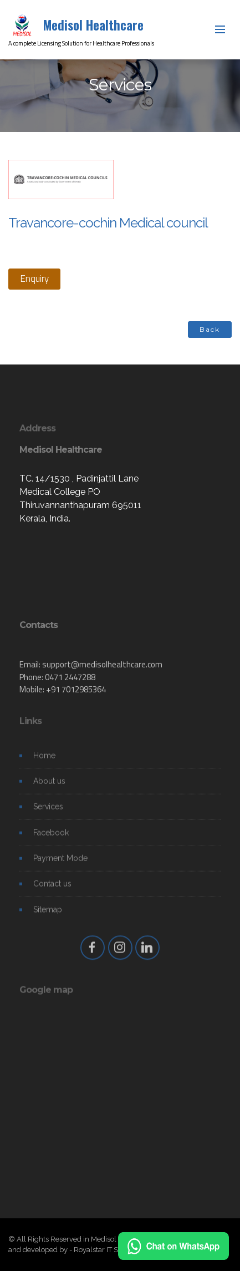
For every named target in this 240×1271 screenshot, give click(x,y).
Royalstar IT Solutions (109, 1249)
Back (210, 329)
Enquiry (34, 278)
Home (44, 759)
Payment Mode (60, 862)
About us (49, 784)
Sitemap (47, 913)
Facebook (51, 836)
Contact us (52, 887)
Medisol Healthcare (93, 25)
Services (48, 810)
